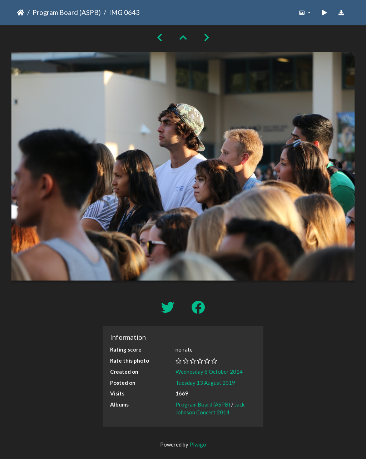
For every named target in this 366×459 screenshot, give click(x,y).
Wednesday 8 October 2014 (209, 371)
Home (20, 12)
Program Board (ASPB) (67, 12)
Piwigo (197, 444)
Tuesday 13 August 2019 (205, 382)
